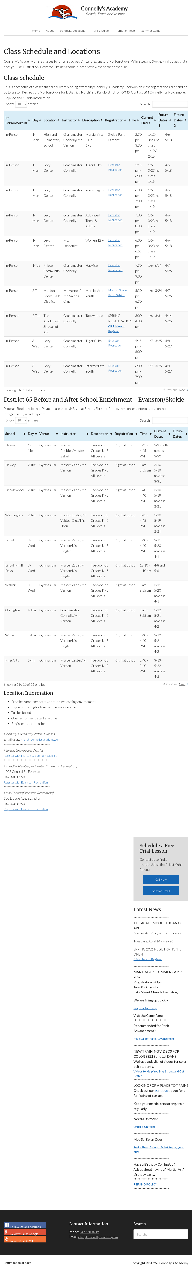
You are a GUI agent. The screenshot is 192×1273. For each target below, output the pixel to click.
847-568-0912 (90, 1238)
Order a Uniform (145, 1131)
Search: (164, 107)
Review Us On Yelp (21, 1246)
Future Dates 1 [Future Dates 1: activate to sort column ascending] (170, 123)
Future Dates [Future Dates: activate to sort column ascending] (178, 436)
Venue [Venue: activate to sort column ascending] (44, 437)
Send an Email (161, 893)
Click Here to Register (150, 960)
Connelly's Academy (62, 12)
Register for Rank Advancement (157, 1041)
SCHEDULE (163, 1095)
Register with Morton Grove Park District (34, 759)
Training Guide (99, 32)
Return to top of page (19, 1271)
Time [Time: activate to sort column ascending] (139, 123)
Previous (170, 393)
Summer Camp (162, 32)
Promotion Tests (132, 32)
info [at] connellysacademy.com (42, 742)
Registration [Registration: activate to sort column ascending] (117, 123)
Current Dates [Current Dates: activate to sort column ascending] (154, 123)
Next (181, 393)
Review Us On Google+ (24, 1239)
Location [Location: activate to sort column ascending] (50, 123)
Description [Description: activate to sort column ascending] (94, 123)
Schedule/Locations (66, 32)
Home (24, 32)
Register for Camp (147, 1010)
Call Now (161, 883)
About (39, 32)
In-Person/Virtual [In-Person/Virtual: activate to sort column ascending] (16, 123)
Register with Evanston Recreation (29, 786)
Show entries (22, 107)
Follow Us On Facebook (24, 1232)
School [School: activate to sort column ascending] (10, 437)
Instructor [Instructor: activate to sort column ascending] (71, 123)
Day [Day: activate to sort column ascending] (35, 123)
